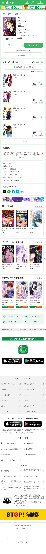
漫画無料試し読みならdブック (9, 329)
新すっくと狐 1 (19, 75)
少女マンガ (13, 169)
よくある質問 (28, 449)
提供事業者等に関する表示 (32, 471)
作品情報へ (22, 55)
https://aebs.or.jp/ (20, 505)
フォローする (25, 21)
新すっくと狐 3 (19, 108)
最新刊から (40, 71)
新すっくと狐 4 (19, 125)
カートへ (14, 45)
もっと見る (38, 206)
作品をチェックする (24, 50)
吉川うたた (20, 21)
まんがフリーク (14, 171)
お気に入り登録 (38, 62)
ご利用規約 (5, 471)
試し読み (10, 39)
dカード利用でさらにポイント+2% (26, 35)
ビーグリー (11, 166)
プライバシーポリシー (8, 476)
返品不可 (19, 38)
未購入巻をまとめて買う (24, 67)
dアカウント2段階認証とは (9, 482)
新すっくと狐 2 (19, 91)
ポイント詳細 (22, 32)
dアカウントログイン (8, 460)
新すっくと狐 (14, 174)
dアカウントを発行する (23, 525)
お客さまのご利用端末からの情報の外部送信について (32, 488)
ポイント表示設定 (30, 454)
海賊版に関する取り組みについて (9, 488)
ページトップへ (23, 536)
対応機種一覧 (28, 443)
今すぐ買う (35, 45)
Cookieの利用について (32, 482)
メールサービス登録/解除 (9, 449)
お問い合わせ (5, 454)
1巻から (33, 71)
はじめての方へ (8, 443)
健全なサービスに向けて (32, 476)
